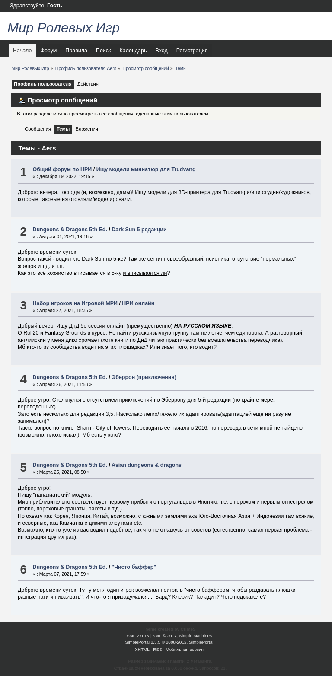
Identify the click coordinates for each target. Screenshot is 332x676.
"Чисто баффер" (134, 567)
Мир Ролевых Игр (63, 27)
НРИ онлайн (138, 303)
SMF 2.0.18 (138, 635)
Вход (161, 51)
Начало (22, 51)
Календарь (133, 51)
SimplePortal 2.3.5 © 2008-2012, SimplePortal (169, 642)
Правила (76, 51)
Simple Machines (195, 635)
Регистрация (192, 51)
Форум (48, 51)
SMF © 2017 (165, 635)
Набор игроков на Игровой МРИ (74, 303)
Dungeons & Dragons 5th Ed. (69, 229)
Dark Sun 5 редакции (139, 229)
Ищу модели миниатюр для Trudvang (146, 169)
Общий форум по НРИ (62, 169)
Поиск (103, 51)
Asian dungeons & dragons (147, 465)
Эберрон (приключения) (144, 377)
